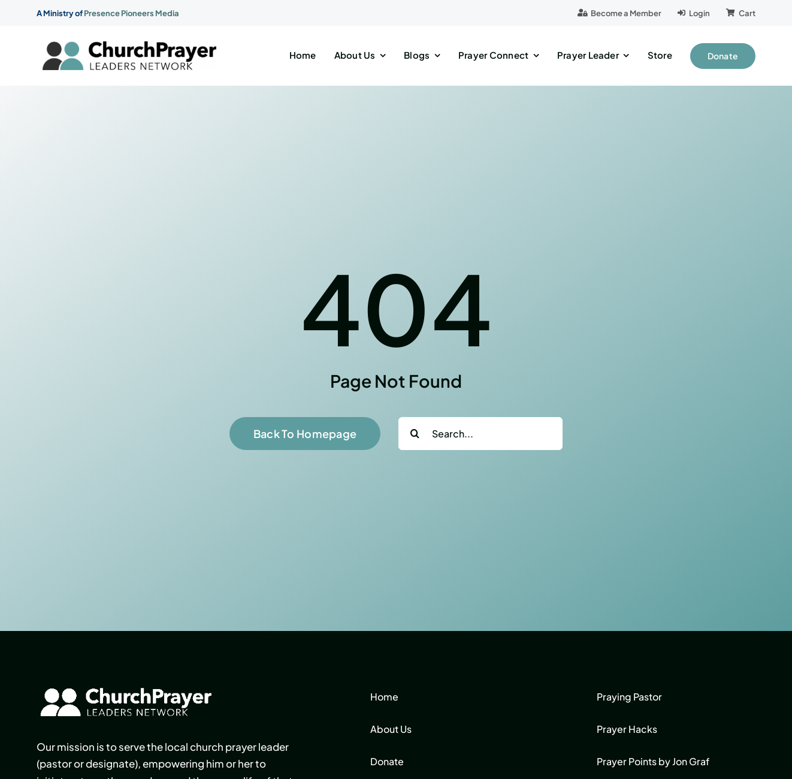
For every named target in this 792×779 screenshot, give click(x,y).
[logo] (129, 46)
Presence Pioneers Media (131, 13)
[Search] (414, 433)
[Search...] (480, 433)
